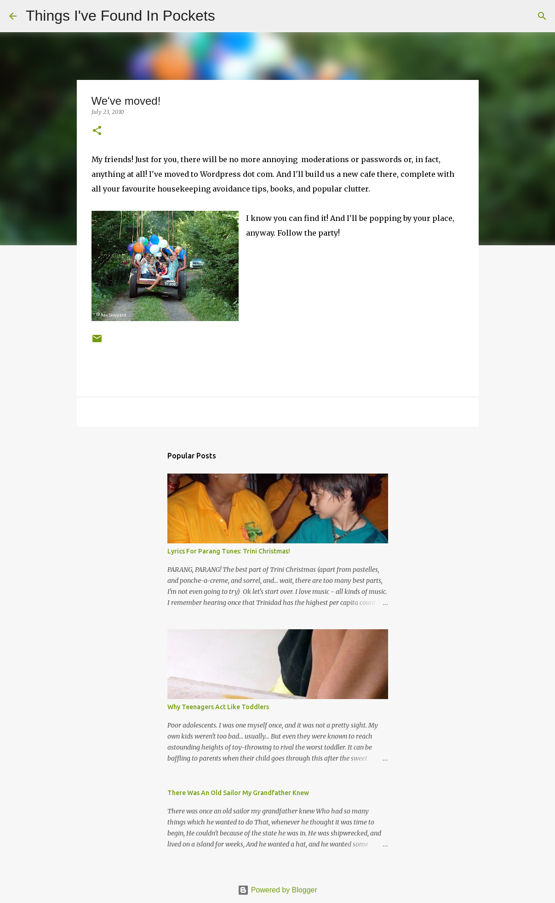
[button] (97, 131)
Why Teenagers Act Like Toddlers (218, 707)
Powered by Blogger (277, 890)
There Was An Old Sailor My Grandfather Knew (238, 792)
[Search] (228, 16)
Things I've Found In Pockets (120, 15)
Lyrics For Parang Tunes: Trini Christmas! (228, 551)
